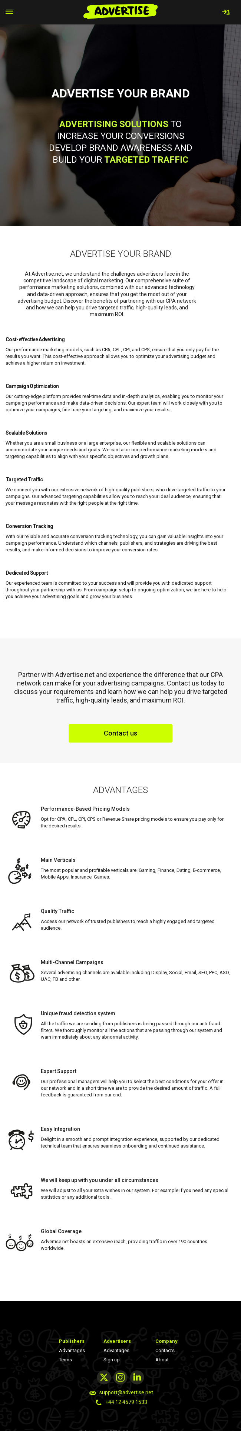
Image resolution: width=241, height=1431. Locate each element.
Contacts (165, 1350)
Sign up (111, 1359)
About (162, 1359)
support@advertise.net (126, 1392)
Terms (65, 1359)
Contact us (120, 733)
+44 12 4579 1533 (126, 1402)
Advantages (72, 1350)
